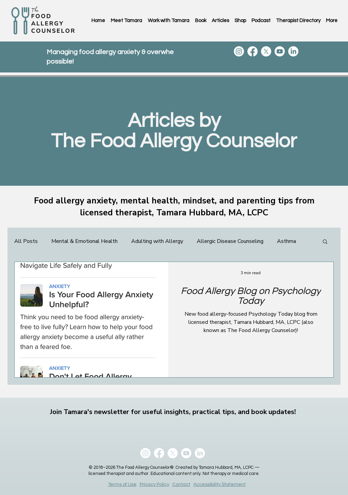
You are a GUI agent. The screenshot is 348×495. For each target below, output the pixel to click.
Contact (181, 484)
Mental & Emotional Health (84, 241)
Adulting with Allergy (157, 241)
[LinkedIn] (293, 51)
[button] (325, 242)
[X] (266, 51)
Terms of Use (122, 484)
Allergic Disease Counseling (230, 241)
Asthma (286, 241)
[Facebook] (252, 51)
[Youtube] (280, 51)
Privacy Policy (154, 484)
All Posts (26, 241)
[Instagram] (239, 51)
